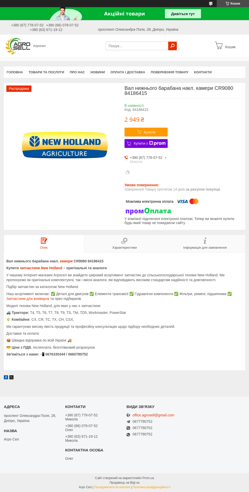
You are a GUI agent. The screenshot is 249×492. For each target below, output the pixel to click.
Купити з (149, 143)
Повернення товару (169, 72)
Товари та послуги (46, 72)
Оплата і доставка (128, 72)
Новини (97, 72)
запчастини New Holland (41, 268)
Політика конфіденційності (151, 487)
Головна (15, 72)
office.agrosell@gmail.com (153, 415)
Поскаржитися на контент (112, 487)
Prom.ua (148, 478)
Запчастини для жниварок (27, 299)
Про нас (77, 72)
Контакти (203, 72)
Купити (149, 132)
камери (66, 261)
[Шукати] (172, 46)
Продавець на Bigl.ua (124, 482)
